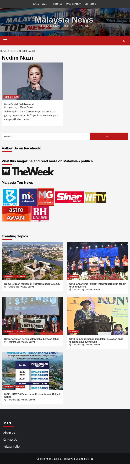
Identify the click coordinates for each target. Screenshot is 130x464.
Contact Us (90, 3)
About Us (57, 3)
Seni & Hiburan (11, 97)
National (8, 276)
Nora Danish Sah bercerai (19, 104)
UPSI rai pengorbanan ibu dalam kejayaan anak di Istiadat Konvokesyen (96, 340)
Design (79, 458)
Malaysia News (64, 19)
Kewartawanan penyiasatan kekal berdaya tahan (31, 338)
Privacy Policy (73, 3)
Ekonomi (8, 386)
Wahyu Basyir (26, 107)
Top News (20, 276)
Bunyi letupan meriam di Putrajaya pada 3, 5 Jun (32, 283)
